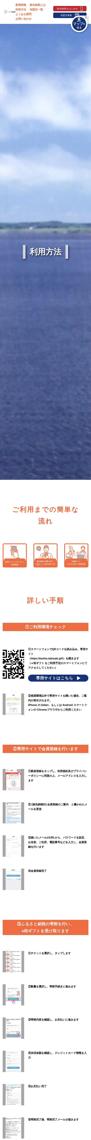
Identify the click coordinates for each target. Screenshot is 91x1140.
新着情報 (20, 4)
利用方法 (20, 9)
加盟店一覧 (36, 9)
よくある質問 (23, 14)
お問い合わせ (23, 18)
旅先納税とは (38, 4)
